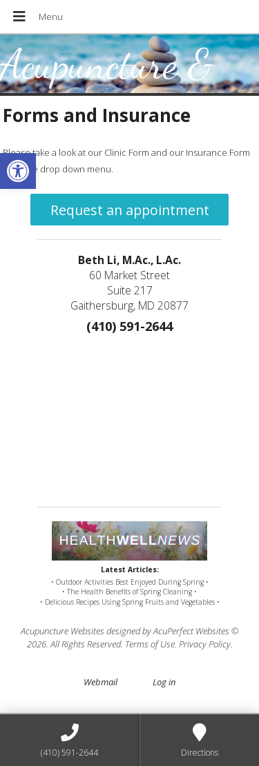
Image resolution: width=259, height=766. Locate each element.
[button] (18, 171)
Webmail (100, 682)
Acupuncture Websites (62, 631)
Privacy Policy (205, 644)
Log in (164, 682)
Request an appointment (129, 210)
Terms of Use (150, 644)
